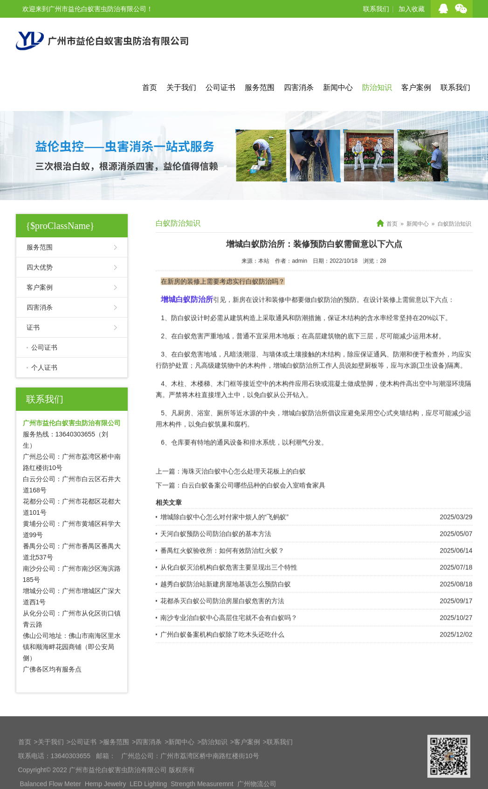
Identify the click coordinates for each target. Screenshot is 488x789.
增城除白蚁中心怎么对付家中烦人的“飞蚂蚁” (224, 544)
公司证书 (220, 87)
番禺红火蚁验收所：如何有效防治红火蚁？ (222, 577)
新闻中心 (338, 87)
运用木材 (425, 363)
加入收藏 (412, 9)
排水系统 (262, 469)
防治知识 (377, 87)
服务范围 (260, 87)
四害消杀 (299, 87)
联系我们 (376, 9)
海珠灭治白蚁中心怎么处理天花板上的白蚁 (244, 498)
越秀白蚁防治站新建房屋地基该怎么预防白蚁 (225, 611)
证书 (33, 327)
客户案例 (416, 87)
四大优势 (40, 267)
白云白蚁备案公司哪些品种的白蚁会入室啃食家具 (253, 512)
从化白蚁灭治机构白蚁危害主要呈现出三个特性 (228, 594)
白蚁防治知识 (454, 224)
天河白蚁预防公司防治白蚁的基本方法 (215, 561)
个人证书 (44, 367)
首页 (149, 87)
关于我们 (181, 87)
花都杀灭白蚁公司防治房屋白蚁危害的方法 (222, 628)
